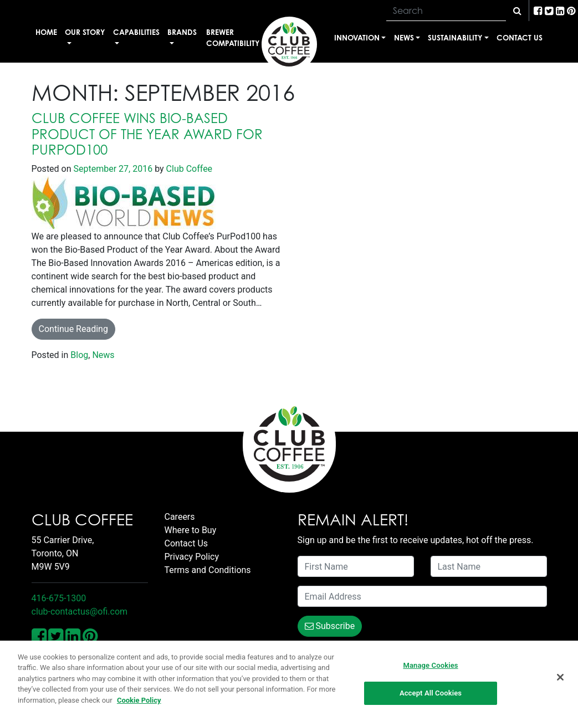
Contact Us (520, 37)
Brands (182, 32)
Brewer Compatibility (232, 37)
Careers (180, 517)
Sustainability (455, 37)
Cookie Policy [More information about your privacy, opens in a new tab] (139, 700)
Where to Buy (191, 530)
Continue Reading (73, 329)
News (404, 37)
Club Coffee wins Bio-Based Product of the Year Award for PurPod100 (147, 134)
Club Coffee (188, 168)
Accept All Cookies (431, 693)
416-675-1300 (59, 598)
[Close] (560, 677)
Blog (79, 355)
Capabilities (136, 32)
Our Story (85, 32)
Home (46, 32)
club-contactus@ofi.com (80, 611)
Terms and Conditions (208, 570)
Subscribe (330, 626)
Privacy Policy (192, 556)
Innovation (357, 37)
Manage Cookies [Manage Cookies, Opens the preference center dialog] (430, 665)
